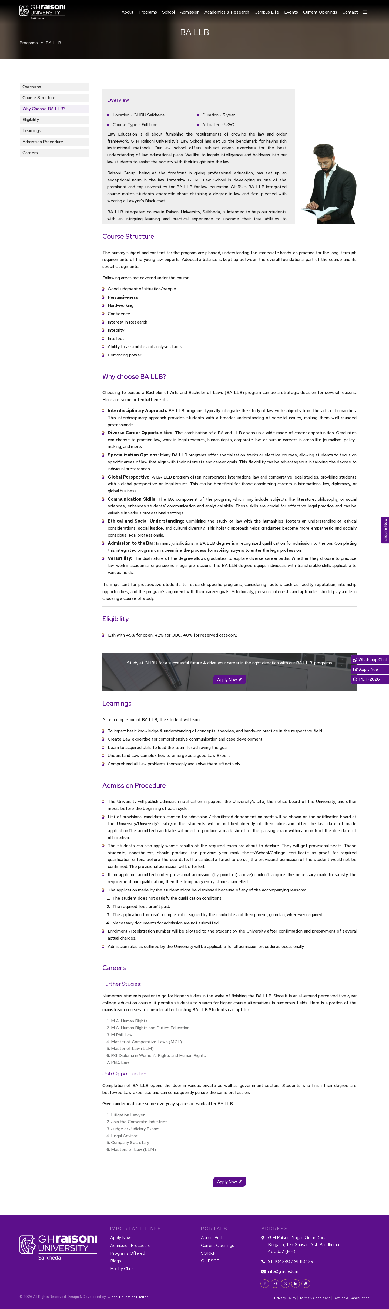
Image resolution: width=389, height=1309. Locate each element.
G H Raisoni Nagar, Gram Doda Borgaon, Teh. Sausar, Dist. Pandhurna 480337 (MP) (303, 1244)
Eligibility (30, 119)
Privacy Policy (285, 1297)
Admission (189, 12)
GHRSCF (210, 1261)
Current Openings (320, 12)
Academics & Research (226, 12)
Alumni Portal (213, 1237)
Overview (31, 86)
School (168, 12)
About (127, 12)
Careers (30, 153)
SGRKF (208, 1253)
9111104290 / (280, 1261)
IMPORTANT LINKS (136, 1228)
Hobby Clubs (122, 1268)
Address (274, 1228)
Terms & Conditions (315, 1297)
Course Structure (39, 97)
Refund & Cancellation (352, 1297)
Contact (350, 12)
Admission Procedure (42, 141)
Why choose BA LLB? (43, 109)
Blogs (115, 1261)
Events (291, 12)
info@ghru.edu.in (283, 1271)
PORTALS (214, 1228)
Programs (148, 12)
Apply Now (120, 1237)
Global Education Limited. (128, 1296)
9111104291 (304, 1261)
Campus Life (266, 12)
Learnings (31, 130)
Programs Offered (127, 1253)
